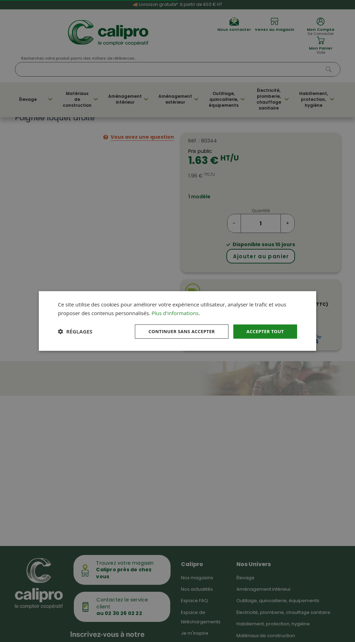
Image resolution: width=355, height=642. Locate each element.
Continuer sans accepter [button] (176, 331)
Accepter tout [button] (264, 331)
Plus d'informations (174, 312)
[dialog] (177, 320)
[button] (75, 331)
